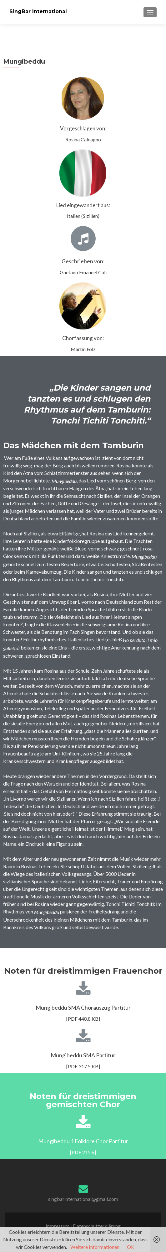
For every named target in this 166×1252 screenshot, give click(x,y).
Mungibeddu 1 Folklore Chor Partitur (83, 1141)
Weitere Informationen (94, 1247)
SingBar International (38, 11)
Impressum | (59, 1226)
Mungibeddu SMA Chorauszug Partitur (83, 1007)
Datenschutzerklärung (97, 1226)
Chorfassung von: (83, 338)
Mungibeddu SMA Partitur (83, 1055)
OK (130, 1247)
